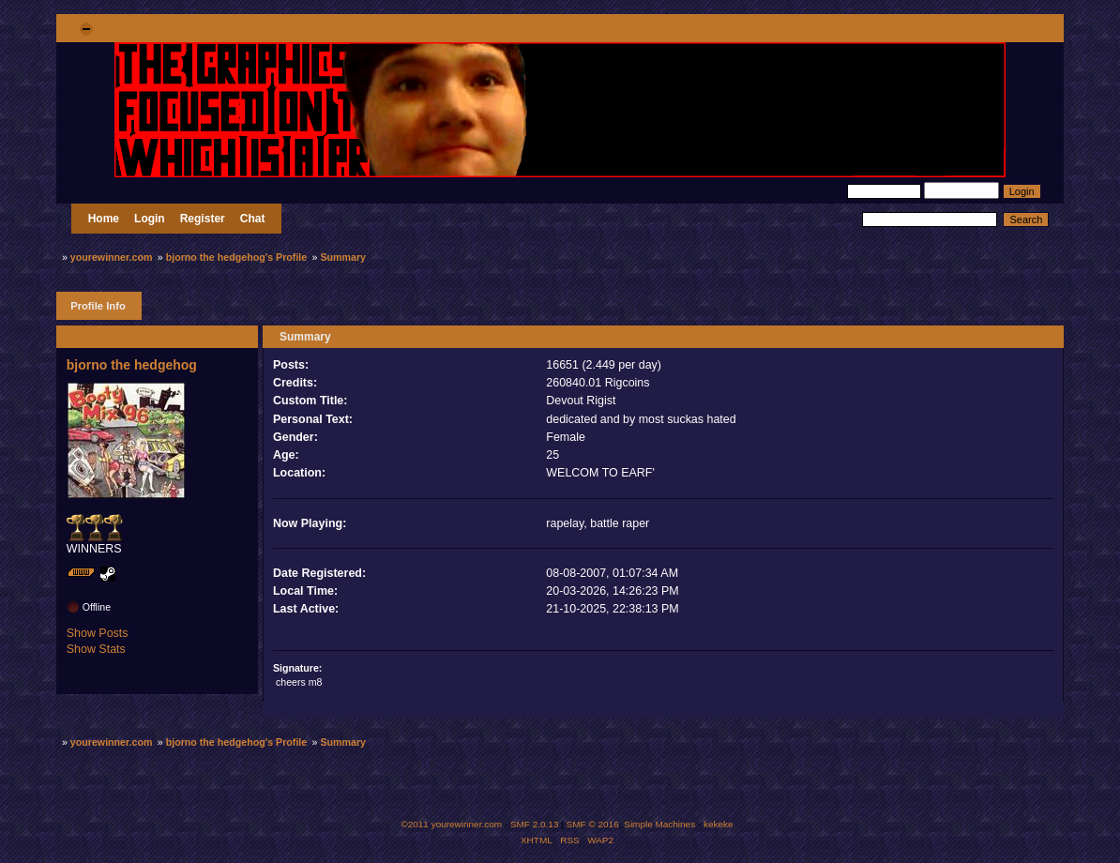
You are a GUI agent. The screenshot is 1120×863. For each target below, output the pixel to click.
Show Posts (98, 633)
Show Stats (96, 649)
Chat (252, 218)
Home (103, 218)
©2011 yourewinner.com (451, 824)
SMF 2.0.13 (534, 824)
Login (149, 218)
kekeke (719, 824)
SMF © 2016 (593, 824)
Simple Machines (659, 824)
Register (202, 218)
